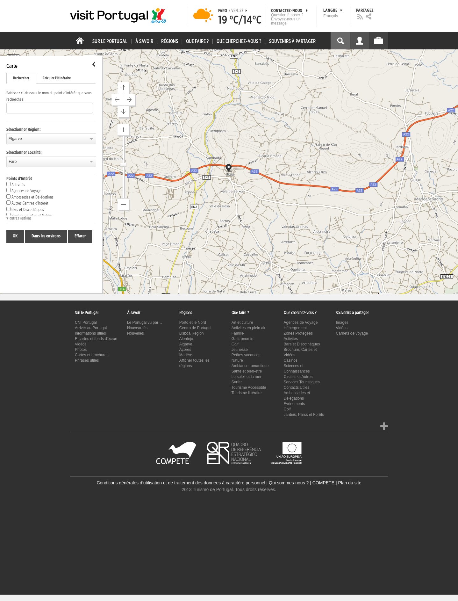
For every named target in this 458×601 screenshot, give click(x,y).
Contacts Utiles (297, 387)
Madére (185, 355)
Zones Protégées (298, 333)
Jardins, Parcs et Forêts (304, 414)
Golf (235, 344)
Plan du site (349, 482)
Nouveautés (137, 328)
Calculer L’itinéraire (57, 78)
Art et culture (242, 322)
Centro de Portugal (195, 328)
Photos (81, 349)
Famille (238, 333)
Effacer (80, 236)
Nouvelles (135, 333)
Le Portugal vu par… (144, 322)
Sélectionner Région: (23, 129)
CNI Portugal (86, 322)
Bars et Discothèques (25, 209)
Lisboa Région (191, 333)
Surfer (237, 382)
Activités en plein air (249, 328)
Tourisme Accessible (249, 387)
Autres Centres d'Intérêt (27, 203)
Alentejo (186, 339)
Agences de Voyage (23, 190)
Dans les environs (46, 236)
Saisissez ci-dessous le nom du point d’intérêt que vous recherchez (49, 96)
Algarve (15, 138)
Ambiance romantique (250, 366)
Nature (237, 360)
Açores (185, 349)
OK (15, 236)
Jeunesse (240, 349)
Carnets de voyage (352, 333)
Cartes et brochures (91, 355)
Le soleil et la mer (246, 376)
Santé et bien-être (247, 371)
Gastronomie (243, 339)
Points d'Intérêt (19, 179)
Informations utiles (90, 333)
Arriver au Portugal (91, 328)
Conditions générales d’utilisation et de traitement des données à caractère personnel (181, 482)
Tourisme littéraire (247, 393)
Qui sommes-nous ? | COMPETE (301, 482)
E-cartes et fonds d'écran (96, 339)
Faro (13, 161)
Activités (15, 184)
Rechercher (21, 78)
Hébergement (295, 328)
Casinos (290, 360)
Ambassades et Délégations (30, 196)
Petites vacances (246, 355)
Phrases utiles (87, 360)
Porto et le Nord (192, 322)
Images (342, 322)
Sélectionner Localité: (24, 152)
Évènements (294, 404)
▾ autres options (19, 218)
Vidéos (80, 344)
